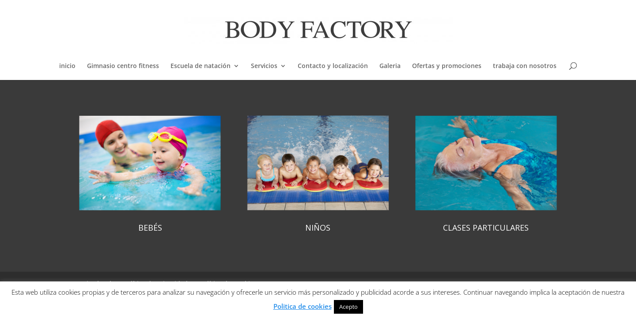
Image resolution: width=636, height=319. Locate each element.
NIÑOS (317, 227)
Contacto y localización (333, 66)
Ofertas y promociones (446, 66)
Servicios (264, 66)
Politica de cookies (302, 306)
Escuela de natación (200, 66)
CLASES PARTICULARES (486, 227)
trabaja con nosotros (524, 66)
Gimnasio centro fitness (123, 66)
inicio (67, 66)
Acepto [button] (348, 307)
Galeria (390, 66)
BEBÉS (150, 227)
